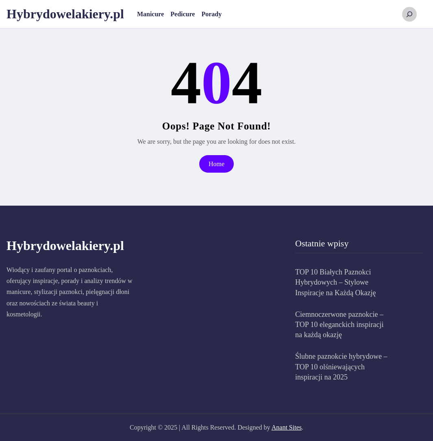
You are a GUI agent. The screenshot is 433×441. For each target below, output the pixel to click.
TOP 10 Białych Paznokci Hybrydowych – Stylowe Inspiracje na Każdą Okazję (335, 282)
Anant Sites (287, 427)
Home (216, 163)
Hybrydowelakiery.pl (65, 14)
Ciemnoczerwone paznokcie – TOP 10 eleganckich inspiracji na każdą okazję (339, 324)
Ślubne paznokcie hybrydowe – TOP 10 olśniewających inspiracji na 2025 (341, 366)
